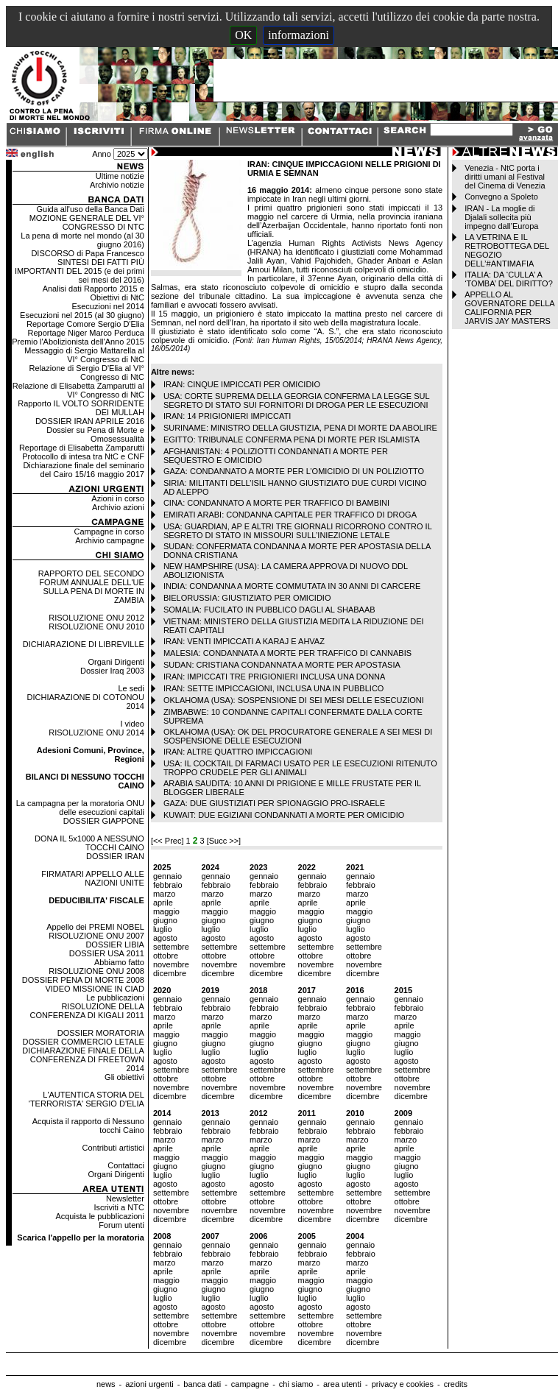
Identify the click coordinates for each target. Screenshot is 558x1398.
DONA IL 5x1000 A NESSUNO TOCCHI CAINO (89, 843)
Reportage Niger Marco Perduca (86, 332)
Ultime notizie (120, 176)
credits (455, 1384)
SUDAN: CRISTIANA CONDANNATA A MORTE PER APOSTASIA (281, 664)
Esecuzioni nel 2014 (107, 306)
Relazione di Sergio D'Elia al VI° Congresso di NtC (86, 372)
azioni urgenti (149, 1384)
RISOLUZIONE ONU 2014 (96, 732)
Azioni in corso (117, 498)
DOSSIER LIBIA (114, 944)
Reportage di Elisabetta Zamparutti (81, 447)
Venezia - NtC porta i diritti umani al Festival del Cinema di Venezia (505, 176)
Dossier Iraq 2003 (112, 670)
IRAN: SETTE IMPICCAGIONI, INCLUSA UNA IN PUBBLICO (273, 688)
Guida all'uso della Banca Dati (90, 209)
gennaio (167, 876)
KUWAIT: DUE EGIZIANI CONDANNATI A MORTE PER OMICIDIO (283, 815)
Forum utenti (121, 1225)
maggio (166, 911)
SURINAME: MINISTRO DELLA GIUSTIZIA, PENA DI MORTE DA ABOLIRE (300, 427)
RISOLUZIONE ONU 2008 (96, 971)
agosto (165, 937)
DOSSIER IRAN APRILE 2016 (89, 421)
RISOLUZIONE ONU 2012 (96, 617)
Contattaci (125, 1165)
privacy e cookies (403, 1384)
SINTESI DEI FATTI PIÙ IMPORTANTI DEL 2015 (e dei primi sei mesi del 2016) (79, 271)
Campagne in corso (109, 531)
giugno (165, 920)
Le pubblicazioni (115, 997)
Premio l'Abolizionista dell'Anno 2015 (78, 341)
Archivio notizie (117, 184)
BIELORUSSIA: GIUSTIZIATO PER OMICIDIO (247, 597)
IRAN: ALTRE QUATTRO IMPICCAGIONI (238, 751)
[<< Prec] (168, 840)
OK (243, 35)
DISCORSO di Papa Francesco (87, 253)
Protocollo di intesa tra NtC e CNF (83, 456)
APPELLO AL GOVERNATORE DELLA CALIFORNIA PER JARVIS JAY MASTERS (509, 307)
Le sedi (131, 688)
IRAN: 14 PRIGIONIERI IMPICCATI (227, 416)
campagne (250, 1384)
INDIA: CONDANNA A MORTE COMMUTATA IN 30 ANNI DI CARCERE (291, 586)
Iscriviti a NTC (118, 1207)
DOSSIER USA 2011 (106, 953)
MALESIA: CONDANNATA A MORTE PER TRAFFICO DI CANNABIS (287, 653)
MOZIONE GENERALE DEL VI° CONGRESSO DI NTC (86, 222)
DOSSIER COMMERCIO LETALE (83, 1041)
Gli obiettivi (124, 1077)
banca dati (202, 1384)
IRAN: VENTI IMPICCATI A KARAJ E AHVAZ (244, 641)
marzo (164, 893)
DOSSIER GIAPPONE (103, 820)
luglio (162, 929)
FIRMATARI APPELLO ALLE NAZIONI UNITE (92, 878)
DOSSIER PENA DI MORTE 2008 (83, 979)
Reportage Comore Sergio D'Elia (85, 324)
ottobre (165, 955)
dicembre (169, 973)
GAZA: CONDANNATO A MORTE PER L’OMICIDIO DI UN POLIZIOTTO (293, 471)
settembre (171, 946)
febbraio (168, 884)
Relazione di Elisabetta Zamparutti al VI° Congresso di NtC (78, 390)
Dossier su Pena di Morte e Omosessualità (95, 434)
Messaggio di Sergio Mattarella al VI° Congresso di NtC (84, 355)
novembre (171, 964)
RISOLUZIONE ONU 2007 (96, 935)
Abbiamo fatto (119, 962)
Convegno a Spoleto (501, 196)
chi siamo (296, 1384)
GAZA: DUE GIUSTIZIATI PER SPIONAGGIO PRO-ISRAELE (274, 803)
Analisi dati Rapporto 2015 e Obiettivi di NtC (93, 293)
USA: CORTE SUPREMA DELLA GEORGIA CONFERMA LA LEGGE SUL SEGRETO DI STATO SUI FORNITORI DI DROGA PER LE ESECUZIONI (296, 400)
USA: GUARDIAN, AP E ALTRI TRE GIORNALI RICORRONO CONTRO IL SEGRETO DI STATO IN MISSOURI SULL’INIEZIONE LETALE (297, 531)
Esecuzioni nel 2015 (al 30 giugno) (82, 315)
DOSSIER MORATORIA (100, 1032)
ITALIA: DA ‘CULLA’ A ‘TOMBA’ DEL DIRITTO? (509, 279)
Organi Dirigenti (116, 661)
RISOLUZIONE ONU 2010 (96, 626)
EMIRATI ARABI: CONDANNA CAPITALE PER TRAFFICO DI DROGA (290, 514)
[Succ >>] (224, 840)
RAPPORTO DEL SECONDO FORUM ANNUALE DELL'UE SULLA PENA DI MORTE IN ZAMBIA (91, 586)
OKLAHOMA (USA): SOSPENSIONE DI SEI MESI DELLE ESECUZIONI (293, 700)
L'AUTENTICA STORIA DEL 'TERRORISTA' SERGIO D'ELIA (86, 1099)
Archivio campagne (109, 540)
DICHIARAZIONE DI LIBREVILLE (83, 644)
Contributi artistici (113, 1147)
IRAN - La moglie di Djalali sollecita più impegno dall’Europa (501, 217)
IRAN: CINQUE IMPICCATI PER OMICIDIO (241, 384)
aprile (163, 902)
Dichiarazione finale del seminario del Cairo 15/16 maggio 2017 (83, 470)
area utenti (342, 1384)
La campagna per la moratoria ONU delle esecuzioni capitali (80, 807)
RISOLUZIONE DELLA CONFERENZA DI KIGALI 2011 (87, 1011)
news (106, 1384)
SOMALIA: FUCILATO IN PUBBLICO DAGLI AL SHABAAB (269, 609)
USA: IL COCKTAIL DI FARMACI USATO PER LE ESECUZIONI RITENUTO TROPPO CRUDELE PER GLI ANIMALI (300, 768)
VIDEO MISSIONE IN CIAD (94, 988)
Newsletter (125, 1198)
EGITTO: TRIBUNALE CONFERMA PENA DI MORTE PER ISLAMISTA (291, 439)
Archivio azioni (118, 507)
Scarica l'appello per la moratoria (80, 1237)
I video (132, 723)
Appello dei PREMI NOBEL (95, 926)
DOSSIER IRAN (115, 856)
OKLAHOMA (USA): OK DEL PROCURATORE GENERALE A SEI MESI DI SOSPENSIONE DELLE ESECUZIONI (297, 736)
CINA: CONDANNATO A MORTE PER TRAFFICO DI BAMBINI (276, 502)
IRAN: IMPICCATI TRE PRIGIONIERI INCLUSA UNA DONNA (274, 676)
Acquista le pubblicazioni (99, 1216)
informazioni (298, 35)
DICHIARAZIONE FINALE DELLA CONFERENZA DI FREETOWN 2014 (83, 1059)
